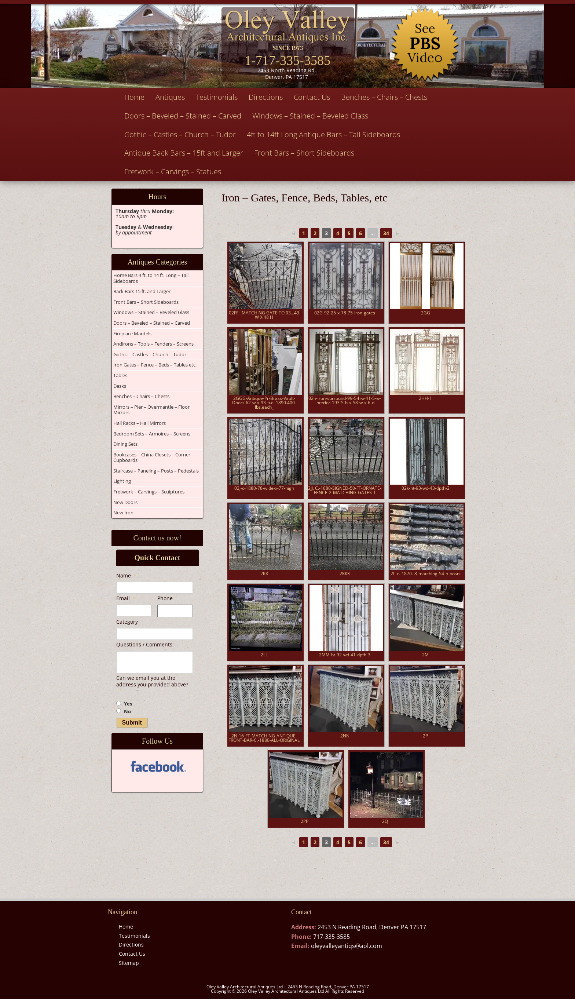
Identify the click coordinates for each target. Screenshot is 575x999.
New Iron (123, 512)
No (127, 711)
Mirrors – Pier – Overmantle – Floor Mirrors (151, 410)
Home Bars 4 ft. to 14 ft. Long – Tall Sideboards (150, 278)
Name (126, 575)
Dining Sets (125, 444)
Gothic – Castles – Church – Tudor (180, 134)
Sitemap (129, 962)
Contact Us (312, 97)
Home (134, 97)
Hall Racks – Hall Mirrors (139, 423)
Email (125, 598)
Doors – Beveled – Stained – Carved (182, 116)
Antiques (170, 97)
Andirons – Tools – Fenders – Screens (153, 343)
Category (127, 622)
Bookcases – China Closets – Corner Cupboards (151, 457)
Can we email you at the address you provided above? (152, 684)
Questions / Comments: (145, 644)
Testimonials (217, 97)
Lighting (122, 481)
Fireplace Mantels (132, 333)
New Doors (125, 502)
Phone (165, 598)
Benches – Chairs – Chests (384, 97)
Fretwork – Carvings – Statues (172, 171)
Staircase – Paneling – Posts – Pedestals (156, 470)
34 (386, 233)
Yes (128, 704)
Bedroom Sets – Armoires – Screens (151, 433)
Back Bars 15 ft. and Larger (142, 291)
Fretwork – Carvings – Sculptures (148, 491)
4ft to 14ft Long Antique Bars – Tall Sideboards (323, 134)
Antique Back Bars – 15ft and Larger (183, 153)
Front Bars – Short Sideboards (304, 153)
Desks (119, 386)
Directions (266, 97)
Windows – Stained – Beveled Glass (310, 116)
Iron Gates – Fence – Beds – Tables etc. (155, 364)
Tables (120, 375)
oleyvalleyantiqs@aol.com (346, 946)
